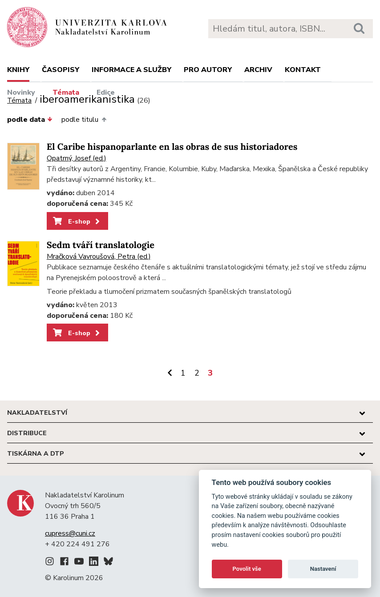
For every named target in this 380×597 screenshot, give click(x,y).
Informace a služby (131, 70)
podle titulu (83, 119)
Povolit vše (247, 568)
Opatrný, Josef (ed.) (76, 158)
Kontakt (303, 70)
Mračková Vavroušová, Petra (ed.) (99, 256)
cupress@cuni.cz (70, 533)
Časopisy (60, 70)
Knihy (18, 70)
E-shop (77, 221)
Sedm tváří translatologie (100, 245)
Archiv (258, 70)
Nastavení (323, 568)
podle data (30, 119)
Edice (106, 92)
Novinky (21, 92)
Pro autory (208, 70)
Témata (66, 92)
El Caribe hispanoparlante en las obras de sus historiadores (172, 146)
